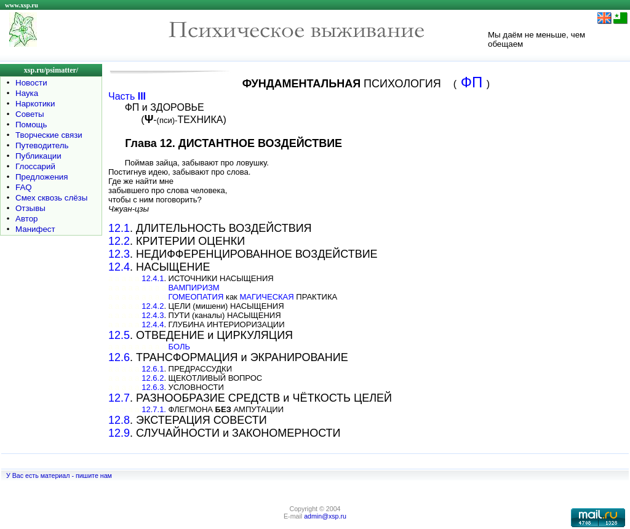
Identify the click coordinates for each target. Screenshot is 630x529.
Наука (26, 93)
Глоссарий (35, 166)
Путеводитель (42, 145)
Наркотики (35, 103)
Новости (31, 82)
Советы (29, 114)
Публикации (38, 156)
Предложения (41, 176)
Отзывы (30, 208)
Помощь (31, 124)
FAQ (23, 187)
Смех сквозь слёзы (51, 197)
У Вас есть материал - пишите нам (59, 475)
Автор (26, 218)
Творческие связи (48, 135)
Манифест (35, 229)
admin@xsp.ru (325, 516)
